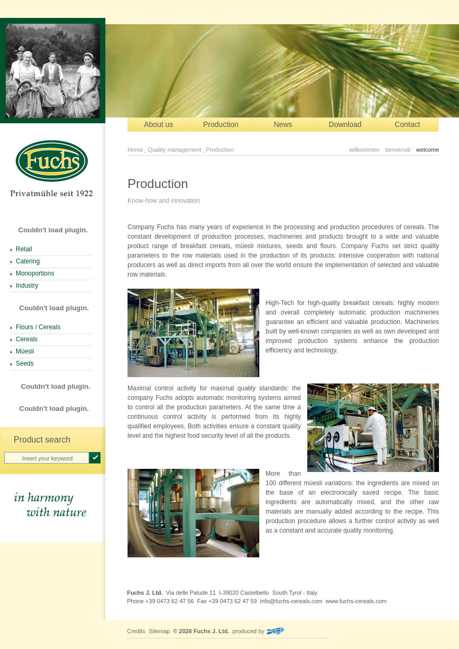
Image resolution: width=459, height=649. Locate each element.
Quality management (174, 149)
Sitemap (159, 631)
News (283, 124)
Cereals (26, 339)
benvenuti (398, 149)
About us (158, 124)
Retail (24, 249)
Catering (28, 261)
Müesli (25, 351)
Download (345, 124)
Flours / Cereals (38, 327)
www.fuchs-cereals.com (356, 601)
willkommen (364, 149)
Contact (407, 124)
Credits (136, 631)
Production (221, 124)
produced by (258, 631)
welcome (427, 149)
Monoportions (35, 273)
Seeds (25, 363)
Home (135, 149)
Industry (27, 285)
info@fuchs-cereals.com (291, 601)
